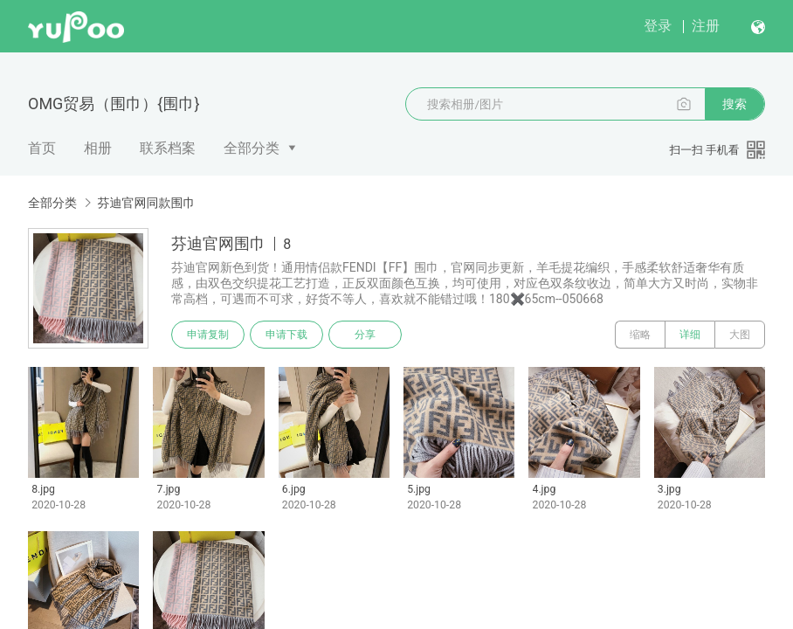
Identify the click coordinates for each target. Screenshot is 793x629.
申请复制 (208, 334)
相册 (98, 148)
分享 (365, 334)
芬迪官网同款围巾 (146, 203)
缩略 (640, 334)
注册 (706, 25)
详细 (689, 334)
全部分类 (251, 148)
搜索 (734, 104)
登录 (658, 25)
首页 (42, 148)
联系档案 (168, 148)
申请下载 (286, 334)
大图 (739, 334)
